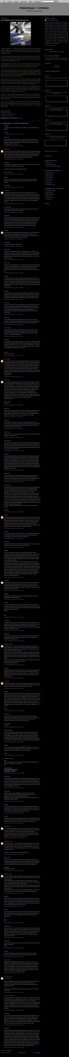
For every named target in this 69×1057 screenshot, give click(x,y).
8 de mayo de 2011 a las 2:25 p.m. (13, 336)
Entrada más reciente (5, 1052)
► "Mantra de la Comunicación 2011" (53, 166)
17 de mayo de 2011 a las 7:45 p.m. (14, 906)
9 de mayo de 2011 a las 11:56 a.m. (14, 450)
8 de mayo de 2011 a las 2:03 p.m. (13, 324)
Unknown (6, 359)
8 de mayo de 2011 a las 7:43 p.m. (13, 416)
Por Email (56, 65)
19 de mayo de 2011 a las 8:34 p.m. (14, 973)
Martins (5, 379)
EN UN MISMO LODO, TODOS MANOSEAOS (15, 20)
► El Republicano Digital (50, 190)
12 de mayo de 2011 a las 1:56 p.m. (14, 727)
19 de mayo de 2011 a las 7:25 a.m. (14, 947)
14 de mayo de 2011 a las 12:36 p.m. (14, 773)
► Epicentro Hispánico (49, 194)
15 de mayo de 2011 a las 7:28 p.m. (14, 812)
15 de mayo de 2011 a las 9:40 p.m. (14, 823)
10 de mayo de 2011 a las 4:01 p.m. (14, 547)
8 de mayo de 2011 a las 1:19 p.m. (13, 272)
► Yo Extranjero (48, 199)
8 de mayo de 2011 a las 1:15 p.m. (13, 259)
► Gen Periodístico (49, 177)
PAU (5, 515)
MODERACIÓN (7, 758)
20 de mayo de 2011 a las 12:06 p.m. (14, 1010)
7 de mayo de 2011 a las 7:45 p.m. (13, 203)
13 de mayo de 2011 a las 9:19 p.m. (14, 741)
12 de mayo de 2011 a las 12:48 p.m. (14, 710)
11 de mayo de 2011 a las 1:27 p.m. (14, 664)
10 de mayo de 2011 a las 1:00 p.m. (14, 481)
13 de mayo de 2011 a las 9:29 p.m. (14, 755)
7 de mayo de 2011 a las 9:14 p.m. (13, 246)
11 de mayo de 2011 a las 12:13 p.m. (14, 630)
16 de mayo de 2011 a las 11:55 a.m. (14, 838)
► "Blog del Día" (48, 162)
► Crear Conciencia (49, 174)
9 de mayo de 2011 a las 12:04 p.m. (14, 470)
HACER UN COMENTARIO (6, 1050)
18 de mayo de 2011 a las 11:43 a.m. (14, 922)
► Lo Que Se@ (48, 180)
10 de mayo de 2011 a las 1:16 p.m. (14, 511)
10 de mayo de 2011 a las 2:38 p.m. (14, 528)
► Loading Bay (48, 182)
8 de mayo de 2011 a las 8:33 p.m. (13, 428)
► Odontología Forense (50, 184)
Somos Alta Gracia (8, 995)
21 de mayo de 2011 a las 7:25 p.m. (14, 1025)
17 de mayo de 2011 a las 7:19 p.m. (14, 893)
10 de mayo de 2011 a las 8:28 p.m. (14, 599)
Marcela (5, 149)
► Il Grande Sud (48, 195)
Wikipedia (62, 51)
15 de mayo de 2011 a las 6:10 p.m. (14, 801)
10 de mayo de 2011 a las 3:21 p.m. (14, 538)
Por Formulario (56, 67)
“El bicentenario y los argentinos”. (7, 115)
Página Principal (21, 1052)
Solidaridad (20, 118)
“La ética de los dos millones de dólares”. (9, 114)
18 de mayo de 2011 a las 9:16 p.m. (14, 937)
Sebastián (6, 826)
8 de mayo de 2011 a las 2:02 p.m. (13, 314)
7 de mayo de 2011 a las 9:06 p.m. (13, 239)
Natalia (5, 580)
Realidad (14, 118)
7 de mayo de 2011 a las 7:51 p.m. (13, 212)
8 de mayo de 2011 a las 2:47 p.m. (13, 355)
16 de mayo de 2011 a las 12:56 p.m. (14, 854)
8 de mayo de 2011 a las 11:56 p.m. (14, 437)
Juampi (5, 681)
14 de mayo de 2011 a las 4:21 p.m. (14, 787)
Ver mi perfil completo (50, 45)
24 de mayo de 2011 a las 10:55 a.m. (14, 1047)
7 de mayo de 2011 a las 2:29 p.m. (13, 145)
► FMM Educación (49, 175)
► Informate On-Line (49, 179)
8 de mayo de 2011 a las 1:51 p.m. (13, 299)
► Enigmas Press (48, 192)
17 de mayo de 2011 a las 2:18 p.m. (14, 870)
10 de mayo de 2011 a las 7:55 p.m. (14, 590)
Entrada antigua (37, 1052)
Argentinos (9, 118)
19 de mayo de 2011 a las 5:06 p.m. (14, 956)
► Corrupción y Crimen (50, 172)
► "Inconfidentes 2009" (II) (50, 164)
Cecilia (5, 190)
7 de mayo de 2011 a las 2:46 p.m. (13, 159)
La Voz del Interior (63, 59)
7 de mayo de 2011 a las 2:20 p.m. (13, 134)
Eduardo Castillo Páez (52, 20)
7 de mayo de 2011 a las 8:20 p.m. (13, 227)
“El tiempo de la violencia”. (6, 112)
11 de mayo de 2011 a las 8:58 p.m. (14, 678)
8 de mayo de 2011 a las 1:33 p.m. (13, 287)
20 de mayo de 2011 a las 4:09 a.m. (14, 992)
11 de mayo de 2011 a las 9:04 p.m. (14, 688)
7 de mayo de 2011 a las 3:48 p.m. (13, 174)
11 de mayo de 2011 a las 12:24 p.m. (14, 640)
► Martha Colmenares (49, 197)
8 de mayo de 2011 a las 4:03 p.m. (13, 405)
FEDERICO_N (7, 644)
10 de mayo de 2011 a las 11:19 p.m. (14, 617)
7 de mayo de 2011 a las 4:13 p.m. (13, 187)
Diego (5, 230)
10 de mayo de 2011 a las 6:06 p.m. (14, 577)
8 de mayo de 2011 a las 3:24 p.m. (13, 376)
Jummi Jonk (6, 327)
